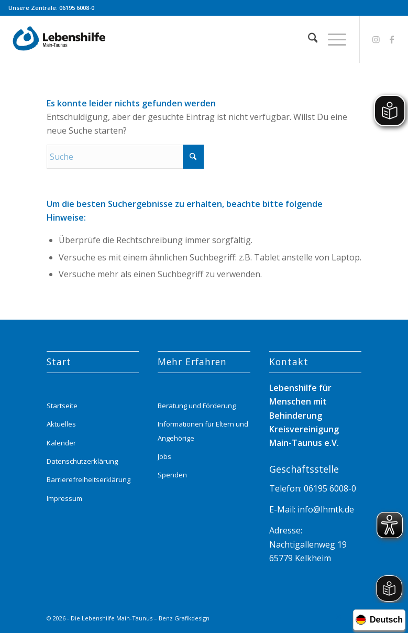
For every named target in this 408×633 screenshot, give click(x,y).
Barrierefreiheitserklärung (88, 479)
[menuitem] (307, 39)
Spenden (172, 474)
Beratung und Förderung (197, 405)
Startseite (62, 405)
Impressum (64, 498)
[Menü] (331, 39)
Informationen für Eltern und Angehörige (203, 430)
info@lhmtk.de (324, 509)
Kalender (61, 443)
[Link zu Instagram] (376, 39)
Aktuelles (61, 424)
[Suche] (307, 39)
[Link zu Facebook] (392, 39)
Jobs (164, 456)
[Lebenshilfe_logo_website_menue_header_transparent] (59, 39)
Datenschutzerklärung (82, 461)
